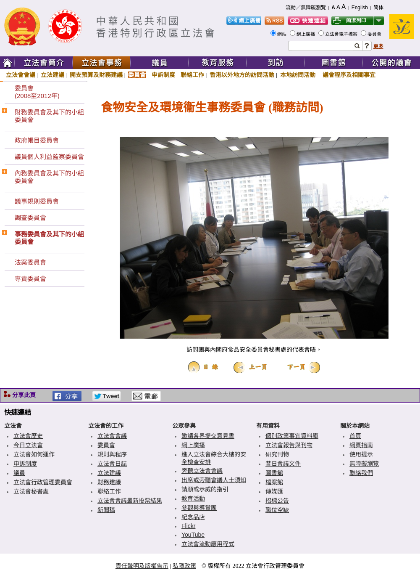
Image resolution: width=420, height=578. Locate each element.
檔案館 (274, 482)
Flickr (188, 525)
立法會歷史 (28, 435)
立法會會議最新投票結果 (129, 500)
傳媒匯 (274, 491)
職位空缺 (277, 509)
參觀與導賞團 (199, 507)
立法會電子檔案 (342, 34)
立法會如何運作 (34, 454)
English (360, 8)
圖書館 (274, 472)
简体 (378, 8)
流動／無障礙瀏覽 (306, 8)
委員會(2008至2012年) (37, 92)
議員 (19, 472)
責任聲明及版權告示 (142, 565)
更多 (378, 46)
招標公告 (277, 500)
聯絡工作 (192, 75)
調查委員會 (30, 217)
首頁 (355, 435)
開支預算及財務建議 (96, 75)
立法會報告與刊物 (288, 445)
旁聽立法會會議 (202, 470)
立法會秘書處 (31, 491)
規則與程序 (112, 454)
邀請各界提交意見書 (207, 435)
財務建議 (109, 482)
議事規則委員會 (37, 201)
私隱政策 (184, 565)
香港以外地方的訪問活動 (242, 75)
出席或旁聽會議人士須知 (213, 480)
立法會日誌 (112, 463)
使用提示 (361, 454)
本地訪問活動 (298, 75)
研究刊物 (277, 454)
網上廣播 (306, 34)
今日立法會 (28, 445)
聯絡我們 (361, 472)
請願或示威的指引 (204, 489)
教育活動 (193, 498)
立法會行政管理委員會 (42, 482)
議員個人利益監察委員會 (49, 156)
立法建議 (52, 75)
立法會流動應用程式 (207, 544)
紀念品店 (193, 517)
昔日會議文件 (283, 463)
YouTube (193, 534)
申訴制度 (163, 75)
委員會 (375, 34)
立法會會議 (20, 75)
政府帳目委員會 (37, 140)
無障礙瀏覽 (364, 463)
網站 (282, 34)
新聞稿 (106, 509)
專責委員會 (30, 278)
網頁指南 (361, 445)
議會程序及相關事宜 (349, 75)
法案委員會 (30, 262)
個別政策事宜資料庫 (291, 435)
